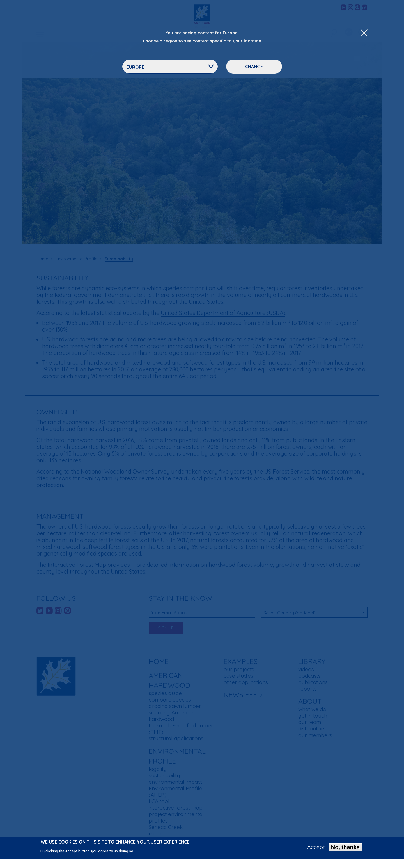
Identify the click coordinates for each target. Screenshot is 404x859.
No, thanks (345, 848)
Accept (316, 848)
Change (254, 66)
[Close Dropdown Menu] (364, 33)
